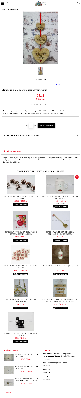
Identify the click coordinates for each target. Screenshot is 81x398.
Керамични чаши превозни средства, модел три (60, 197)
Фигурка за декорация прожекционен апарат (20, 334)
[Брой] (31, 125)
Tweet (58, 85)
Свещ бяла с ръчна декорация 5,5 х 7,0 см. (60, 267)
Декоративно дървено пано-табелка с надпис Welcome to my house (60, 300)
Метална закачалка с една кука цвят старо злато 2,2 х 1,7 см (26, 380)
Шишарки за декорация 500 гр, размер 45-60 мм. (21, 197)
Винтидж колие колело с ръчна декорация (21, 300)
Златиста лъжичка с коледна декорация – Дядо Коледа (60, 233)
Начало (3, 9)
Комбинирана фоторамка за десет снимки (20, 267)
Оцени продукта (41, 79)
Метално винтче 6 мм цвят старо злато (26, 367)
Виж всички (46, 379)
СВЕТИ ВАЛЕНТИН (12, 9)
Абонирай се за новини (51, 376)
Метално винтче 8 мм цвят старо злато (26, 355)
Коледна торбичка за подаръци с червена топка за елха (21, 233)
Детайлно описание (12, 151)
